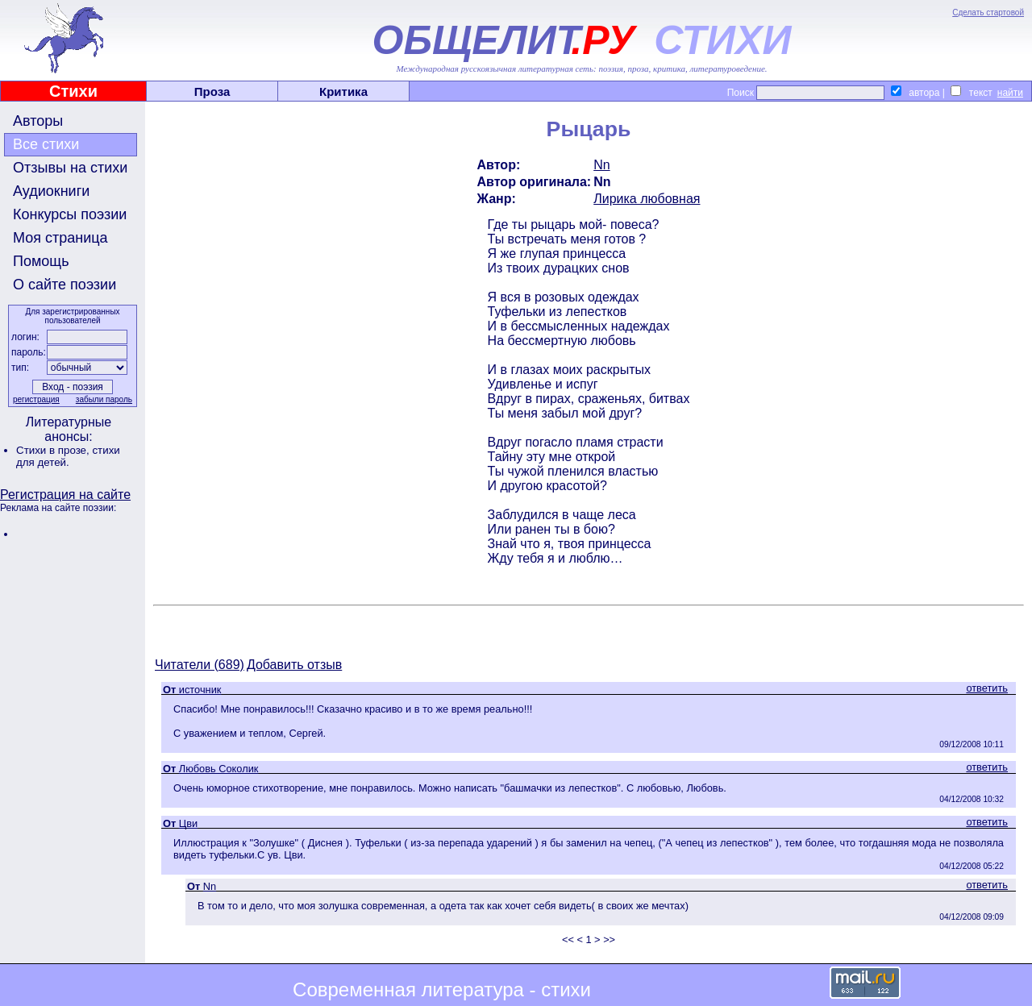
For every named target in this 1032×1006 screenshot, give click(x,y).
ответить (987, 688)
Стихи (73, 91)
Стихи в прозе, (54, 450)
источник (200, 690)
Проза (212, 91)
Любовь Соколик (219, 769)
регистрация (36, 399)
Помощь (41, 261)
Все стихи (46, 144)
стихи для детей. (68, 456)
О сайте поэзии (64, 284)
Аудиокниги (51, 191)
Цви (188, 823)
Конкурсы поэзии (70, 214)
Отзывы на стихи (70, 168)
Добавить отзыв (294, 664)
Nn (601, 165)
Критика (343, 91)
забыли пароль (104, 399)
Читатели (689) (199, 664)
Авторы (38, 121)
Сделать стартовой (988, 12)
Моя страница (60, 238)
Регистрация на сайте (65, 494)
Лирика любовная (646, 199)
